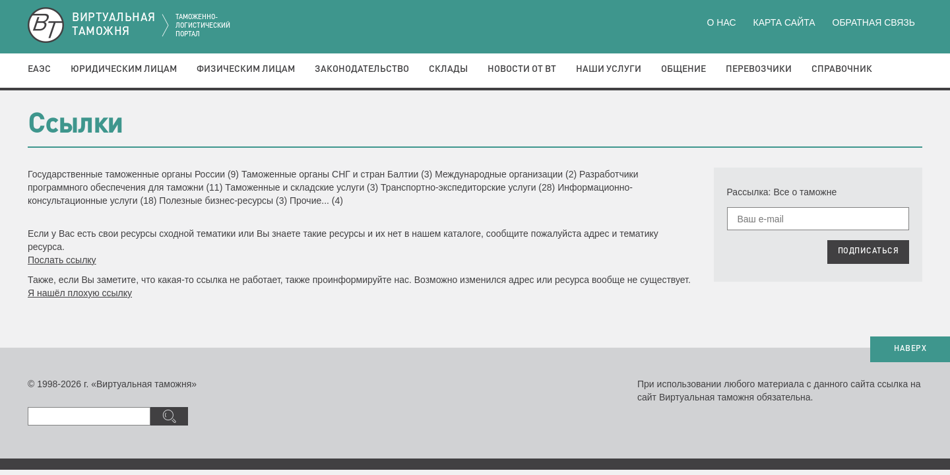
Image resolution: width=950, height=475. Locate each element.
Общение (683, 69)
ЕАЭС (39, 69)
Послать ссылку (62, 260)
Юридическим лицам (124, 69)
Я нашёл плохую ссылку (80, 293)
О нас (721, 22)
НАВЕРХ (910, 349)
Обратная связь (874, 22)
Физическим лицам (246, 69)
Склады (448, 69)
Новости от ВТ (522, 69)
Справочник (841, 69)
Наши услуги (608, 69)
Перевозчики (759, 69)
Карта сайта (784, 22)
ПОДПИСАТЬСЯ (868, 251)
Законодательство (362, 69)
